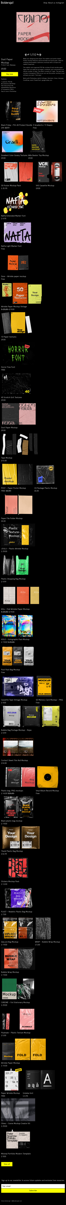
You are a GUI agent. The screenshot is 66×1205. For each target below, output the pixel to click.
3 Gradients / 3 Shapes (42, 125)
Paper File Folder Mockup (12, 518)
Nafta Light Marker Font (11, 246)
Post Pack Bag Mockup (10, 670)
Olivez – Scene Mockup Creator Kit (15, 1123)
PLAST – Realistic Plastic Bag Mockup (16, 912)
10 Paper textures (8, 337)
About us (51, 3)
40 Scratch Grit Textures (11, 397)
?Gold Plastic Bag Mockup (12, 851)
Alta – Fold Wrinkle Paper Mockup (15, 609)
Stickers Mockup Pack (10, 881)
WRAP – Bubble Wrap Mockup (47, 942)
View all (7, 1164)
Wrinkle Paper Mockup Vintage (14, 307)
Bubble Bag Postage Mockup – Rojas (16, 730)
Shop (45, 3)
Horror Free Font (8, 367)
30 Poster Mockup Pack (11, 186)
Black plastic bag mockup (11, 821)
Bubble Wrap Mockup (10, 972)
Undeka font (28, 1093)
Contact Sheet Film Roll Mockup (14, 760)
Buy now (9, 74)
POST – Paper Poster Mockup (13, 488)
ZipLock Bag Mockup (9, 942)
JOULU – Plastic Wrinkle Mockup (14, 549)
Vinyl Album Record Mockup (47, 791)
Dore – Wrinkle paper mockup (13, 276)
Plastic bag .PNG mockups (12, 791)
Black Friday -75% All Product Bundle (16, 125)
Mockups (12, 65)
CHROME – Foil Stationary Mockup (15, 1002)
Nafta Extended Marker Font (13, 216)
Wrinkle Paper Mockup (10, 1063)
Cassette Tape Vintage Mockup (14, 700)
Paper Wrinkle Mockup (10, 1093)
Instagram (60, 3)
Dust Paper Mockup (9, 428)
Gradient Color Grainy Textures (14, 155)
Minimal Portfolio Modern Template (16, 1154)
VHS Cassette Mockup (45, 186)
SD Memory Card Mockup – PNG (49, 700)
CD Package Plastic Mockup (45, 488)
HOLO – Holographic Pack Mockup (15, 639)
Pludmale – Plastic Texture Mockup (15, 1033)
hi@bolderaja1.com (16, 1201)
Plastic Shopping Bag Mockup (13, 579)
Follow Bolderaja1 (6, 1201)
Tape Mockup (6, 458)
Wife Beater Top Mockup (38, 155)
